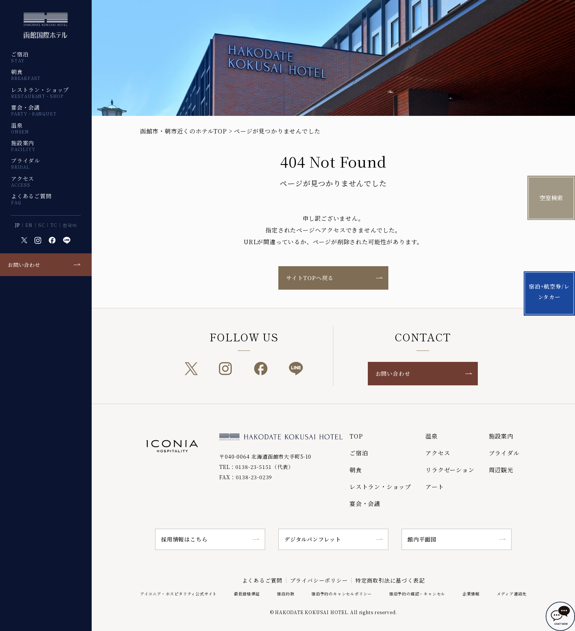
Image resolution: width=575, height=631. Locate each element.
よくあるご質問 (31, 198)
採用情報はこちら (184, 539)
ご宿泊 (19, 56)
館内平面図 (421, 539)
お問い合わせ (24, 264)
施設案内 (23, 145)
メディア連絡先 (512, 593)
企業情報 (471, 593)
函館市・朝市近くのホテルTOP (183, 131)
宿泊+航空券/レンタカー (551, 293)
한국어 (70, 225)
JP (17, 225)
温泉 (20, 128)
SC (41, 225)
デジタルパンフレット (312, 539)
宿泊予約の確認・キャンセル (417, 593)
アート (434, 487)
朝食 (26, 74)
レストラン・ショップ (40, 92)
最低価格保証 (247, 593)
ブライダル (25, 163)
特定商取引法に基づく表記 (390, 580)
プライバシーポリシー (319, 580)
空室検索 (551, 198)
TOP (356, 436)
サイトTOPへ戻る (309, 278)
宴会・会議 (33, 110)
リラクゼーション (449, 470)
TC (53, 225)
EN (29, 225)
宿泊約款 (285, 593)
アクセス (22, 181)
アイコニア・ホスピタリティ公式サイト (178, 593)
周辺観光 (501, 470)
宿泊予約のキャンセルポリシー (341, 593)
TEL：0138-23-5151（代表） (256, 466)
